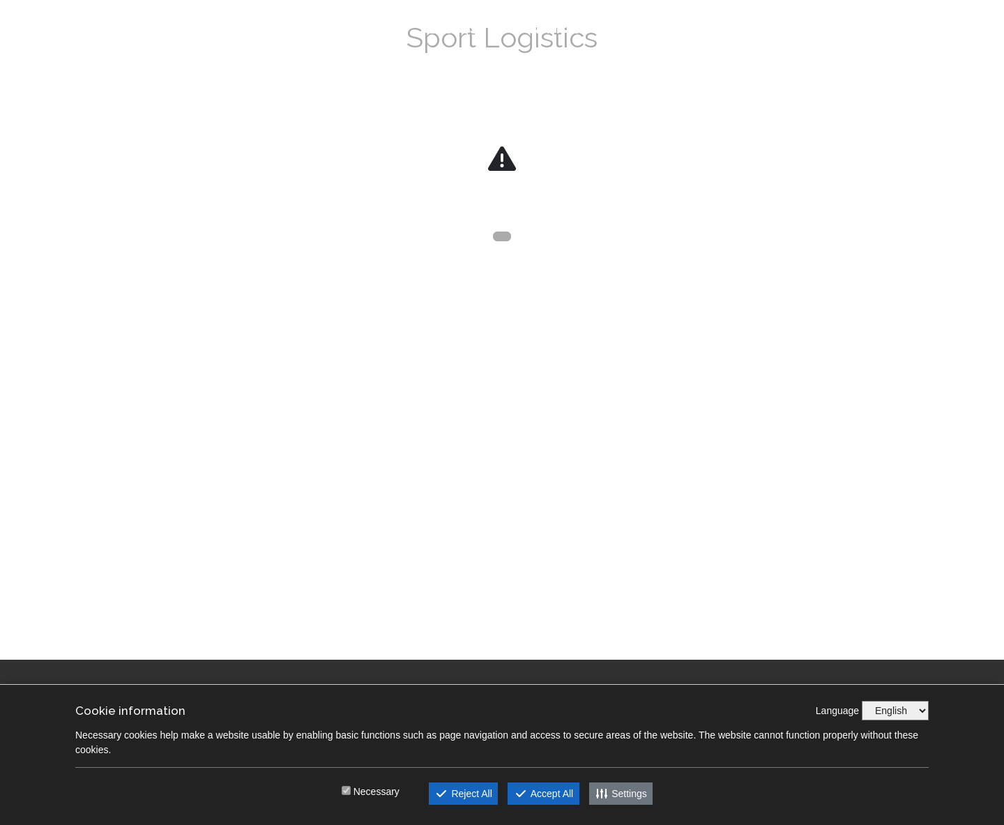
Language (837, 710)
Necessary (376, 791)
